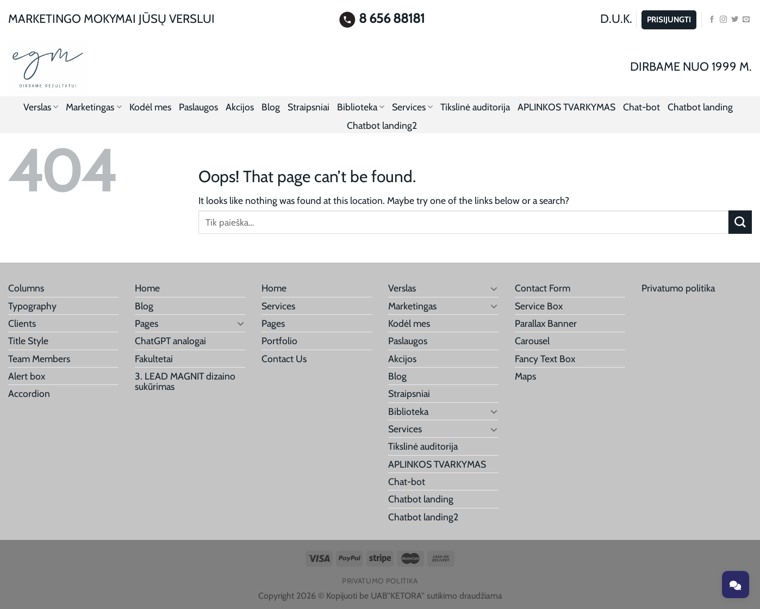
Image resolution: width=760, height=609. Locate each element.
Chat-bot (641, 107)
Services (412, 107)
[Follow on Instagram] (723, 20)
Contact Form (542, 288)
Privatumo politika (678, 288)
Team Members (39, 358)
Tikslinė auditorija (475, 107)
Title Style (28, 340)
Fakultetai (154, 358)
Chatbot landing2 (382, 125)
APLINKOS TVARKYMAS (566, 107)
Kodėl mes (150, 107)
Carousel (532, 340)
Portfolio (279, 340)
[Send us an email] (746, 20)
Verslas (40, 107)
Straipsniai (308, 107)
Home (147, 288)
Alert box (26, 376)
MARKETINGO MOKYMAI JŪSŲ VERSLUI (111, 18)
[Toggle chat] (735, 584)
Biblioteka (360, 107)
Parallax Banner (546, 323)
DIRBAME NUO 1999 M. (691, 66)
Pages (146, 323)
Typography (32, 306)
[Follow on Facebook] (711, 20)
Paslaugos (198, 107)
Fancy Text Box (545, 358)
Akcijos (240, 107)
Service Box (539, 306)
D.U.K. (616, 18)
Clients (22, 323)
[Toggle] (240, 323)
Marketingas (93, 107)
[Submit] (740, 222)
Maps (525, 376)
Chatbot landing (700, 107)
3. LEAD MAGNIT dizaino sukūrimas (185, 381)
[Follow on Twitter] (734, 20)
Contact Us (284, 358)
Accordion (29, 393)
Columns (26, 288)
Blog (270, 107)
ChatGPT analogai (170, 340)
